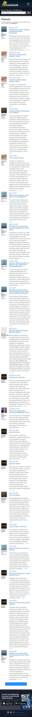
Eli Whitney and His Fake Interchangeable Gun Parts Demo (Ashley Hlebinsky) (19, 291)
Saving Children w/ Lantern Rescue (19, 549)
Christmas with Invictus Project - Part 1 (18, 81)
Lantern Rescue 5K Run (18, 527)
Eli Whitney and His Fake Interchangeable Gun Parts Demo (19, 228)
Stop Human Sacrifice (17, 377)
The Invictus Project (16, 158)
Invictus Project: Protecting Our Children (19, 112)
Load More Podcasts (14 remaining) (16, 684)
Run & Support (14, 495)
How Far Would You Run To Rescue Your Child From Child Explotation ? (19, 264)
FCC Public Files (20, 712)
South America (14, 432)
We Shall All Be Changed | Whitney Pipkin (18, 331)
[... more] (26, 50)
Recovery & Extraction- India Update (19, 603)
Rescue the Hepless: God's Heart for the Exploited (19, 196)
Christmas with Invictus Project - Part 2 (18, 55)
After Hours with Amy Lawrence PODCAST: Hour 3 (19, 412)
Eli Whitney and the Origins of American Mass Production (19, 31)
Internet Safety (14, 464)
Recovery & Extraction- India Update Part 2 (19, 574)
